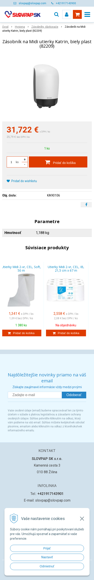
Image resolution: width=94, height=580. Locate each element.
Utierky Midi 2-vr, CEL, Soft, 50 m (21, 268)
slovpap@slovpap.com (32, 3)
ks (17, 162)
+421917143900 (66, 3)
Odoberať (74, 395)
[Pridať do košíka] (58, 161)
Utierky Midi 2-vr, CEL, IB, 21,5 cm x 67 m (66, 268)
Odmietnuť (47, 566)
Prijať (47, 548)
